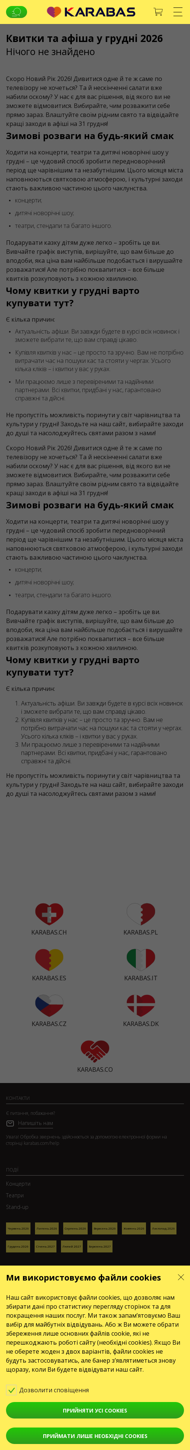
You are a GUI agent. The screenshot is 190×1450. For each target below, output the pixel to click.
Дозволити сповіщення (52, 1389)
